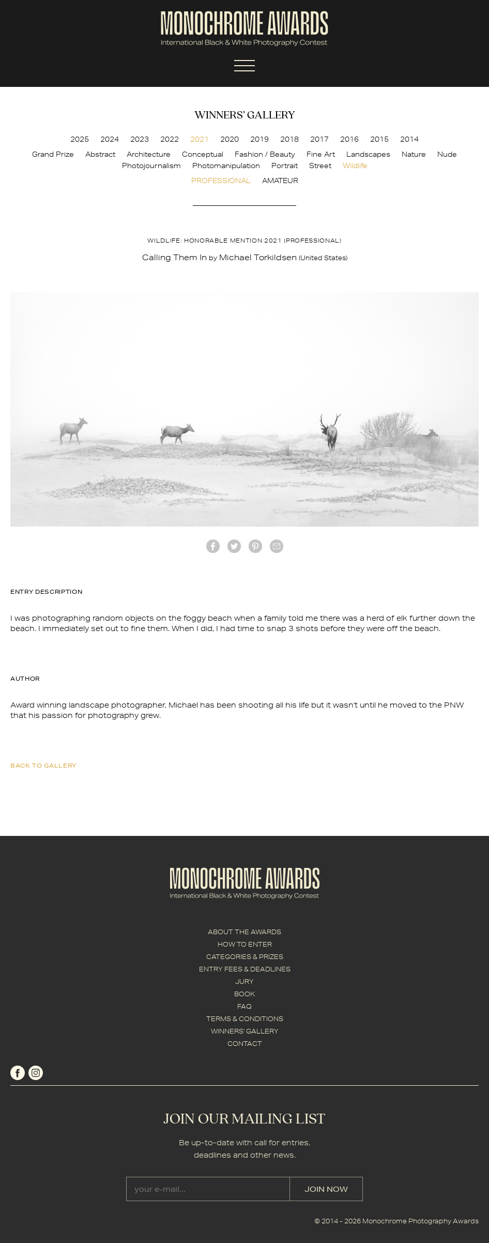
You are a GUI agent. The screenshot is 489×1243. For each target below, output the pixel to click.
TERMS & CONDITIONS (244, 1018)
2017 (319, 139)
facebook (213, 546)
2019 (259, 139)
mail (276, 546)
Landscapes (368, 154)
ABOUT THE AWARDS (244, 931)
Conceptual (202, 154)
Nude (447, 154)
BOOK (244, 994)
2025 (79, 139)
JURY (244, 981)
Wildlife (355, 165)
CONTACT (244, 1043)
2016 (349, 139)
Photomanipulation (226, 165)
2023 (139, 139)
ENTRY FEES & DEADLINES (245, 969)
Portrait (284, 165)
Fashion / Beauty (265, 154)
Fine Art (321, 154)
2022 (169, 139)
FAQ (244, 1006)
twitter (234, 546)
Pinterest (255, 546)
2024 (109, 139)
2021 (199, 139)
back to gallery (43, 765)
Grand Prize (53, 154)
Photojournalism (151, 165)
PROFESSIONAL (221, 180)
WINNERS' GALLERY (245, 1031)
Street (320, 165)
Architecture (149, 154)
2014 (409, 139)
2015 (379, 139)
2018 (289, 139)
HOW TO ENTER (245, 944)
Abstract (100, 154)
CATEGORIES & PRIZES (244, 956)
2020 (229, 139)
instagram (35, 1073)
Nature (414, 154)
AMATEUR (280, 180)
